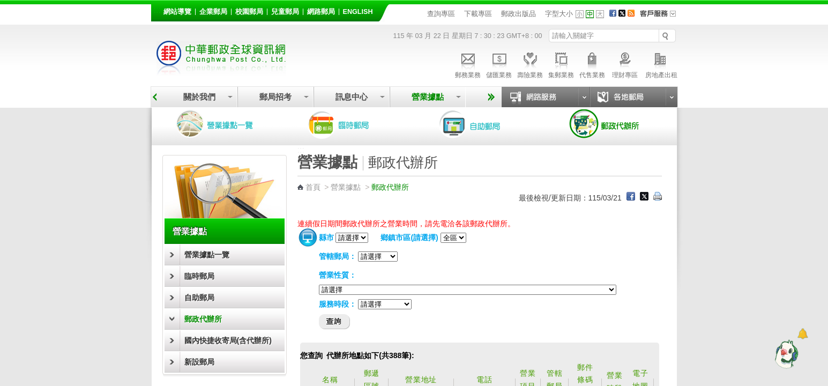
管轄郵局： (337, 256)
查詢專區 (441, 14)
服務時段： (337, 304)
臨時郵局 (353, 124)
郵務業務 (468, 64)
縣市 (326, 237)
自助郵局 (485, 124)
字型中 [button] (590, 14)
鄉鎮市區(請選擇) (409, 237)
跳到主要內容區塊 (5, 5)
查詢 (334, 321)
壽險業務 (530, 64)
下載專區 (478, 14)
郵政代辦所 (616, 124)
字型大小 (559, 14)
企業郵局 (213, 12)
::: (157, 9)
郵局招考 (275, 96)
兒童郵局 (285, 12)
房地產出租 (661, 64)
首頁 (312, 187)
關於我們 (199, 96)
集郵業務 (561, 64)
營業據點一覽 (222, 124)
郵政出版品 (518, 14)
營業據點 (428, 96)
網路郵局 (321, 12)
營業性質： (337, 275)
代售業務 (592, 64)
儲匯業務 (499, 64)
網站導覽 (177, 12)
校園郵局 (249, 12)
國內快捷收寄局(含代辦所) (228, 340)
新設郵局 (199, 362)
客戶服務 (661, 17)
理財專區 (625, 64)
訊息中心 (351, 96)
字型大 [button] (600, 14)
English (358, 12)
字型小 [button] (580, 14)
